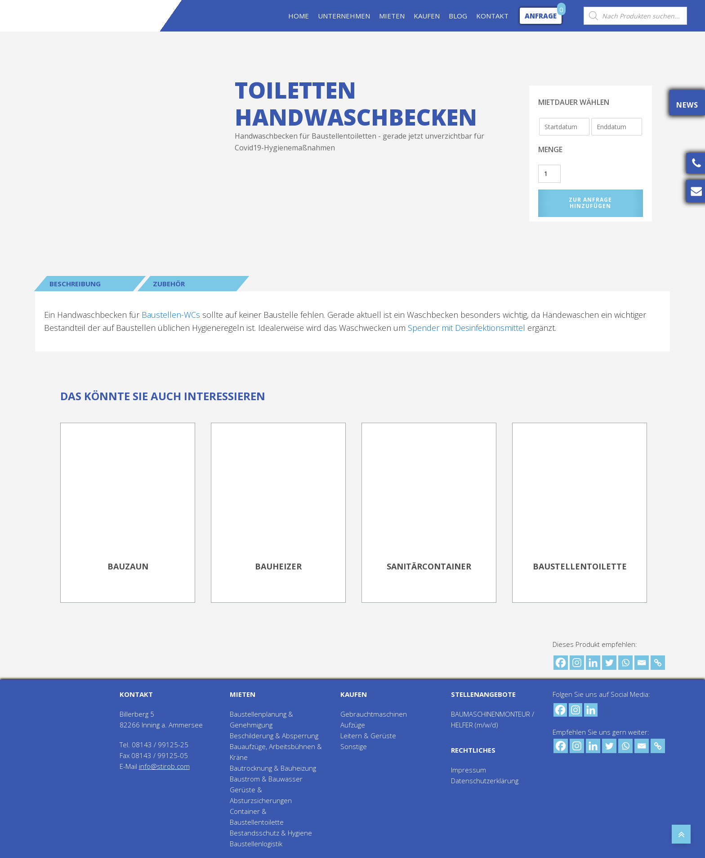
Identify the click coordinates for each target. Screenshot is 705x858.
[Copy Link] (658, 662)
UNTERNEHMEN (344, 15)
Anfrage (541, 15)
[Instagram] (577, 662)
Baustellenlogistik (256, 843)
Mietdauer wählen (573, 102)
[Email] (641, 662)
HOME (298, 15)
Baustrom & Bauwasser (266, 778)
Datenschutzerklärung (484, 780)
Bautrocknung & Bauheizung (273, 767)
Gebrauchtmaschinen (373, 713)
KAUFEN (427, 15)
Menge (550, 149)
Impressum (468, 769)
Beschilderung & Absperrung (274, 735)
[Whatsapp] (625, 662)
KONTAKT (492, 15)
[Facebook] (560, 662)
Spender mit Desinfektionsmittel (466, 327)
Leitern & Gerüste (368, 735)
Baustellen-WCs (171, 314)
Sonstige (353, 746)
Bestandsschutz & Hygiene (271, 832)
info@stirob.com (164, 766)
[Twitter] (609, 662)
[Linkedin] (593, 662)
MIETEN (392, 15)
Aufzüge (352, 724)
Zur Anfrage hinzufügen (590, 203)
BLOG (458, 15)
